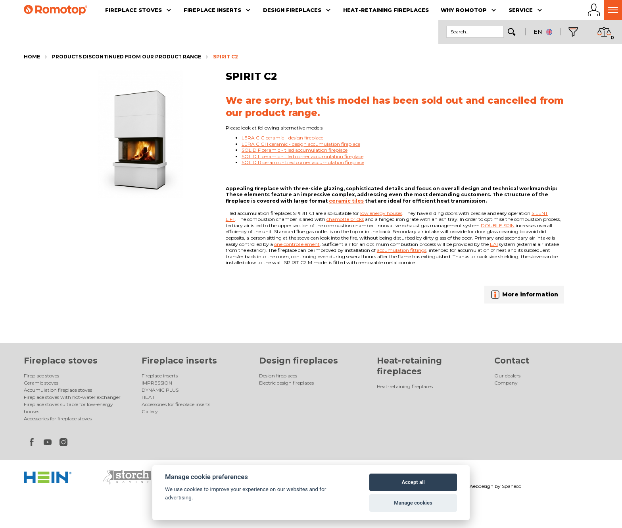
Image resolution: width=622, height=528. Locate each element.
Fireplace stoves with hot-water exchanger (72, 397)
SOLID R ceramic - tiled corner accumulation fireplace (303, 162)
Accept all (412, 482)
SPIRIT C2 (225, 57)
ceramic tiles (346, 201)
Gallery (150, 411)
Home (32, 57)
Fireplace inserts (179, 361)
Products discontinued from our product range (126, 57)
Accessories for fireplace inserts (176, 404)
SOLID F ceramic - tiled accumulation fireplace (294, 150)
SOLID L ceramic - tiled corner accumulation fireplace (302, 156)
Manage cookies (413, 503)
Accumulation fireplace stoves (58, 390)
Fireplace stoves (61, 361)
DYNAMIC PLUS (160, 390)
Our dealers (507, 376)
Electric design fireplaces (286, 383)
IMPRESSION (157, 383)
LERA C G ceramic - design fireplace (282, 138)
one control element (297, 244)
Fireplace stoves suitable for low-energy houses (68, 407)
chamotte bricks (345, 219)
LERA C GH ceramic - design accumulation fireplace (301, 144)
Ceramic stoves (41, 383)
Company (506, 383)
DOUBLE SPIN (497, 225)
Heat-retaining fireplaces (405, 386)
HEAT (148, 397)
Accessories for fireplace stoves (58, 419)
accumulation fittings (401, 250)
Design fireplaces (298, 361)
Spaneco (511, 486)
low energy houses (381, 213)
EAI (494, 244)
